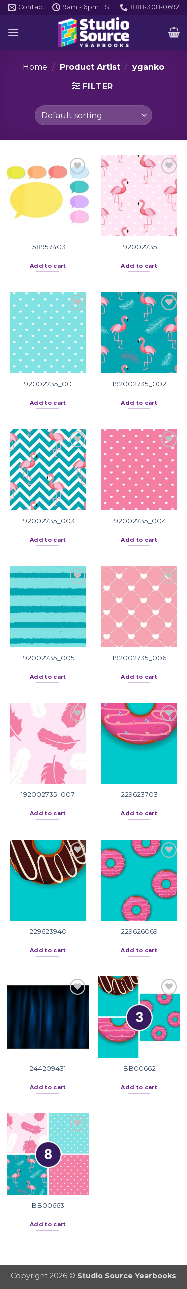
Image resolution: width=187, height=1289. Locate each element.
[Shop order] (93, 115)
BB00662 (139, 1068)
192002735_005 (48, 658)
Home (35, 67)
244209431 (47, 1068)
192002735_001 (48, 384)
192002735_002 (139, 384)
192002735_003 (48, 521)
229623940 (48, 931)
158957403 (48, 247)
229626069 (139, 931)
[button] (13, 32)
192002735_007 (48, 794)
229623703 (139, 794)
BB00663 (47, 1205)
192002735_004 (139, 521)
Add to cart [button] (48, 265)
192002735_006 (139, 658)
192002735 (139, 247)
